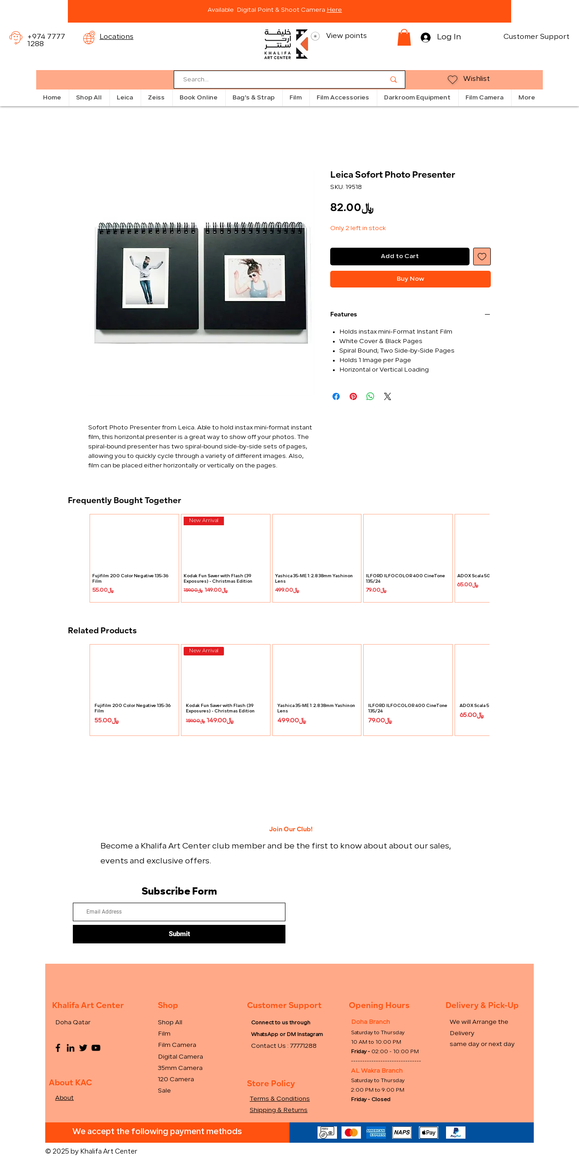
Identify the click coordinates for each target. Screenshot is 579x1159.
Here (334, 10)
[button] (404, 37)
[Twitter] (83, 1047)
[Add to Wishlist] (482, 256)
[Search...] (277, 80)
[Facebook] (57, 1047)
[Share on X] (387, 396)
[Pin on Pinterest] (353, 396)
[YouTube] (95, 1047)
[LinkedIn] (70, 1047)
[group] (289, 558)
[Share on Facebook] (336, 396)
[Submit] (179, 934)
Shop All (170, 1022)
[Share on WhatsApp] (370, 396)
